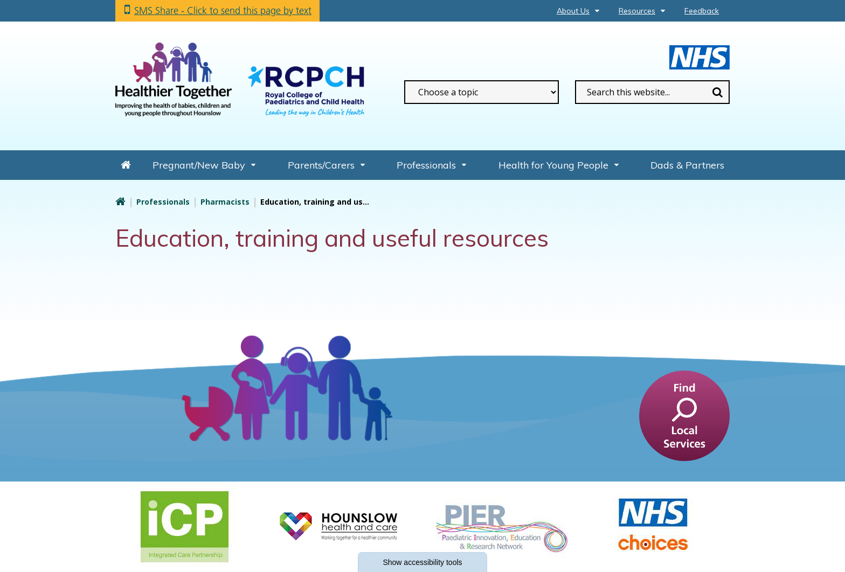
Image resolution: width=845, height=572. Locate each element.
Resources (637, 11)
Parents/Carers (321, 165)
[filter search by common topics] (481, 92)
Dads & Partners (687, 165)
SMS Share (222, 10)
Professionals (426, 165)
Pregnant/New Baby (199, 165)
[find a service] (684, 415)
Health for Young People (553, 165)
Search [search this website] (717, 92)
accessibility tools (422, 562)
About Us (573, 11)
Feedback (701, 11)
